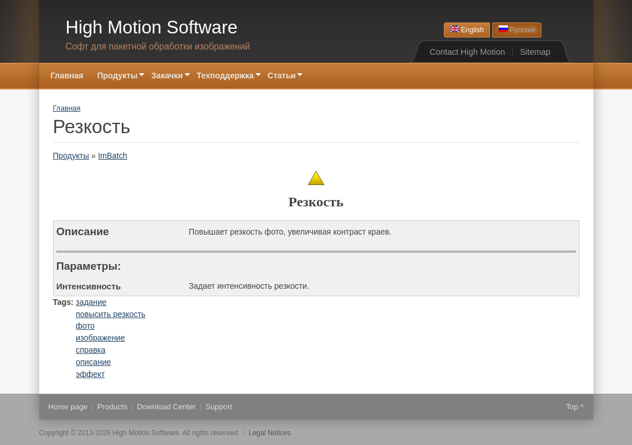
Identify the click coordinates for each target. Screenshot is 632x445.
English (467, 29)
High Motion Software (152, 27)
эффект (90, 374)
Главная (67, 75)
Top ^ (575, 406)
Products (112, 406)
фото (85, 325)
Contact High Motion (467, 51)
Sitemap (535, 51)
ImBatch (113, 155)
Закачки (167, 76)
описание (93, 362)
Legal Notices (270, 433)
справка (90, 350)
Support (218, 406)
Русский (517, 29)
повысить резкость (110, 314)
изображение (100, 337)
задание (91, 302)
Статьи (282, 76)
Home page (68, 406)
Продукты (117, 76)
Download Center (166, 406)
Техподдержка (225, 76)
